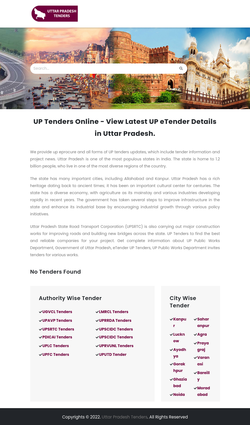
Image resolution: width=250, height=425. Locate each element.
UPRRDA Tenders (115, 320)
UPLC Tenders (56, 345)
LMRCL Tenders (113, 311)
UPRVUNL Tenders (116, 345)
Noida (179, 394)
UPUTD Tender (112, 354)
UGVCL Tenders (57, 311)
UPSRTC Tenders (58, 329)
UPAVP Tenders (57, 320)
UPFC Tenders (56, 354)
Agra (202, 334)
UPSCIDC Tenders (116, 329)
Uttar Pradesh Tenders (124, 417)
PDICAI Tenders (57, 337)
